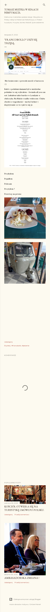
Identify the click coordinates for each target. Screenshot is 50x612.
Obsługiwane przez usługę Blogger (25, 599)
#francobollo (16, 346)
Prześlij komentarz (22, 515)
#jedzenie (25, 346)
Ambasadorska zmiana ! (21, 578)
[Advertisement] (25, 450)
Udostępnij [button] (8, 342)
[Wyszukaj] (44, 4)
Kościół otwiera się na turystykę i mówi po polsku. (24, 508)
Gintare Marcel (35, 604)
